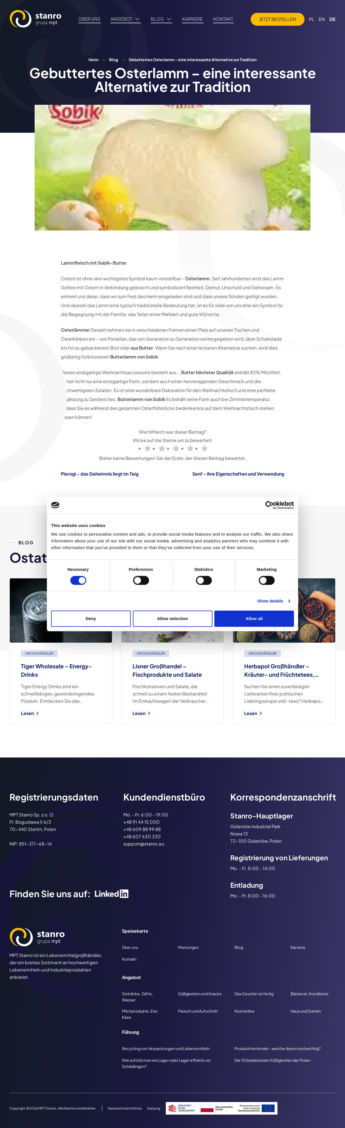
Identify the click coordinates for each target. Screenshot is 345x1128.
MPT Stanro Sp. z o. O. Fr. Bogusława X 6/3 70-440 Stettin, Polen (32, 822)
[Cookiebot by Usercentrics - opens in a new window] (269, 505)
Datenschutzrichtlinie (125, 1108)
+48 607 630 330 (142, 836)
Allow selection (172, 618)
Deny (91, 618)
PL (311, 20)
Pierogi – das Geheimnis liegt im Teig (99, 474)
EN (322, 20)
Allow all (254, 618)
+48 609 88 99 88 (142, 829)
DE (332, 20)
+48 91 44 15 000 (141, 822)
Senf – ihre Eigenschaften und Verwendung (238, 474)
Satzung (153, 1108)
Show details (270, 601)
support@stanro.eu (143, 844)
